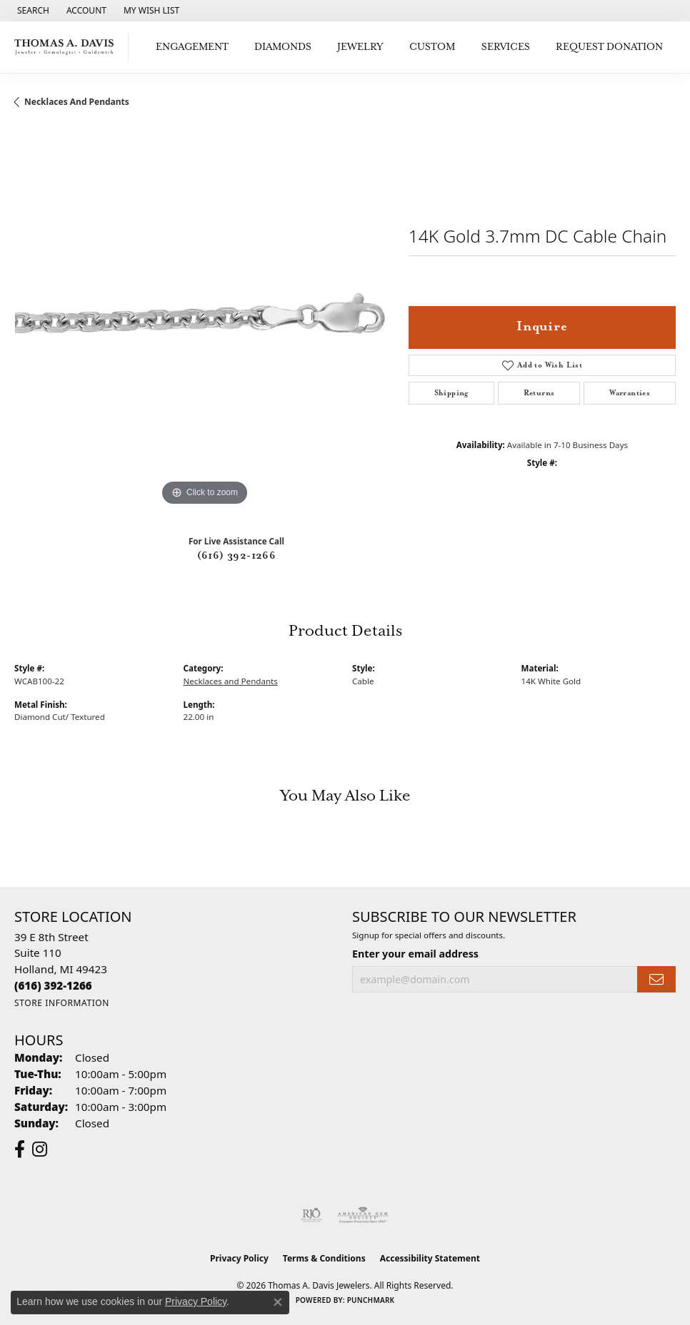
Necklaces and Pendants (76, 102)
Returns (539, 393)
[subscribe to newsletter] (656, 979)
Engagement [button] (192, 47)
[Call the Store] (53, 985)
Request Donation (609, 47)
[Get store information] (61, 1003)
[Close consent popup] (278, 1302)
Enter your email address (415, 953)
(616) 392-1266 (236, 556)
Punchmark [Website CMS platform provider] (371, 1300)
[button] (31, 10)
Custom (432, 47)
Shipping (451, 393)
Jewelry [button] (360, 47)
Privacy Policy (239, 1258)
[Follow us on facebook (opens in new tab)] (19, 1149)
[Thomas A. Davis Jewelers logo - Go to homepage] (68, 47)
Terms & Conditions (324, 1258)
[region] (204, 319)
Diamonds (282, 47)
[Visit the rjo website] (311, 1215)
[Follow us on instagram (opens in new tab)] (39, 1149)
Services (505, 47)
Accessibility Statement (430, 1258)
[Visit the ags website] (362, 1215)
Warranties (629, 393)
